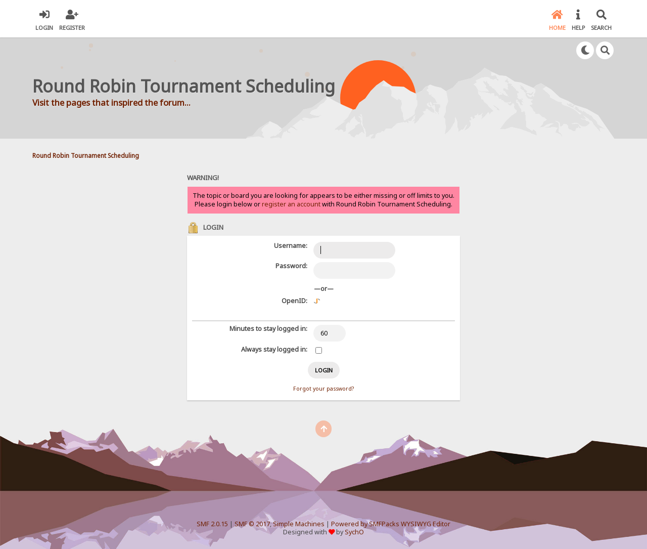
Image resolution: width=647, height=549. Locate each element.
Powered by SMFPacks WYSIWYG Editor (390, 524)
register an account (291, 204)
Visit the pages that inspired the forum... (111, 102)
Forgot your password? (323, 388)
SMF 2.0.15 (212, 524)
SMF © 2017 (252, 524)
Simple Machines (299, 524)
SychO (354, 532)
